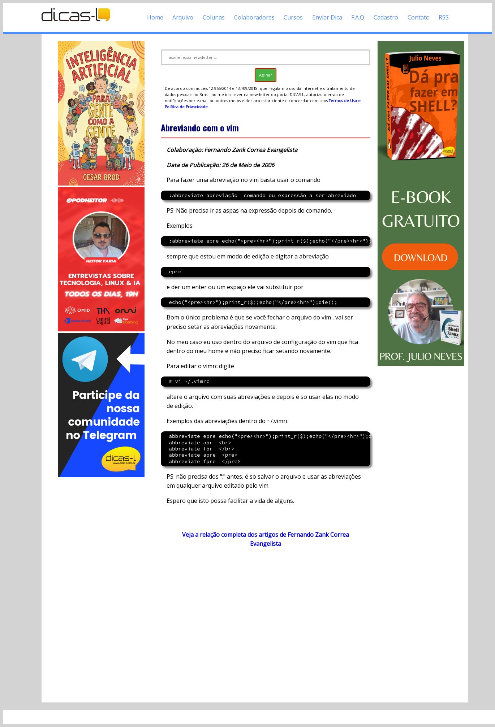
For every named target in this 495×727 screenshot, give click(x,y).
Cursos (293, 17)
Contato (419, 17)
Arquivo (182, 17)
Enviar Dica (327, 17)
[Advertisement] (101, 587)
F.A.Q (357, 17)
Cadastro (386, 17)
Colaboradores (254, 17)
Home (155, 17)
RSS (444, 17)
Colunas (214, 17)
